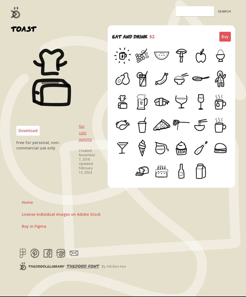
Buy (225, 36)
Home (27, 202)
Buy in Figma (34, 226)
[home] (15, 12)
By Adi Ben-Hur (114, 266)
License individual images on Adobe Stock (61, 214)
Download (28, 130)
